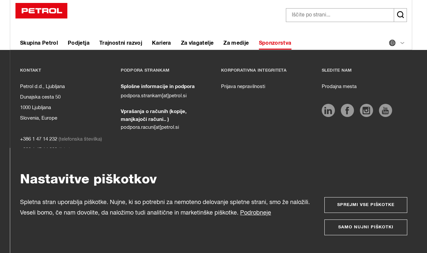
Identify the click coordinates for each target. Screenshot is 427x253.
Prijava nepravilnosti (243, 86)
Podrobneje (255, 213)
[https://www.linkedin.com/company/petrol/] (328, 110)
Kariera (161, 43)
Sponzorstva (275, 43)
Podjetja (78, 43)
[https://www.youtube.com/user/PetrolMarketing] (385, 110)
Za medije (236, 43)
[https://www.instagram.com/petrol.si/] (366, 110)
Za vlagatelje (197, 43)
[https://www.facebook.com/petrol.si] (347, 110)
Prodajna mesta (339, 86)
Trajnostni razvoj (120, 43)
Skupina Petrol (39, 43)
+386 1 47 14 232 (38, 139)
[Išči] (400, 15)
